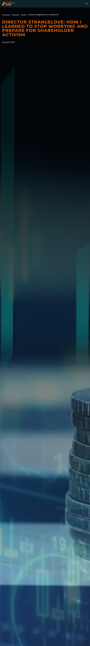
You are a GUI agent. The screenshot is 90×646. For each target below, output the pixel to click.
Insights (23, 14)
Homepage (6, 14)
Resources (15, 14)
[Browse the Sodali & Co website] (8, 3)
